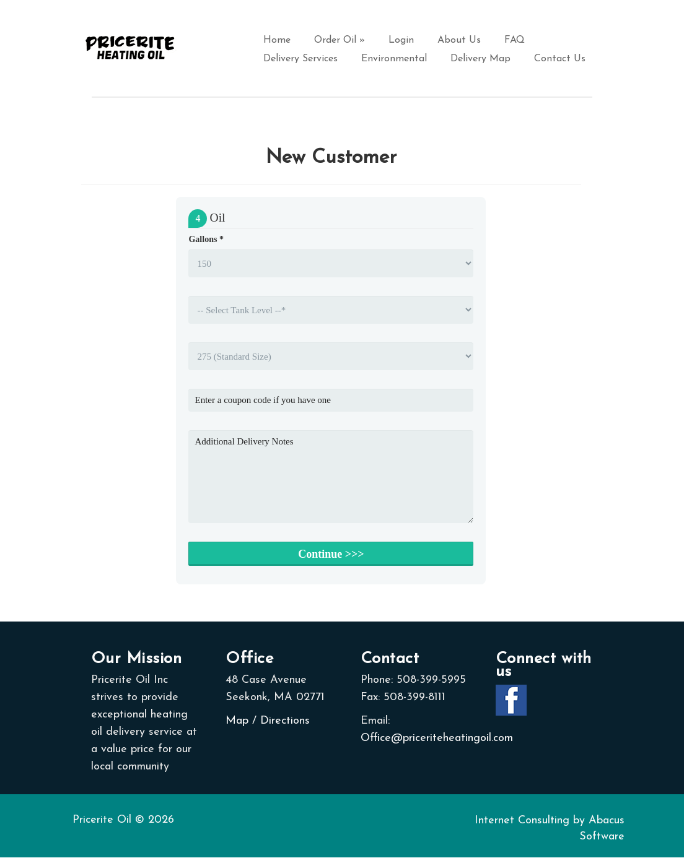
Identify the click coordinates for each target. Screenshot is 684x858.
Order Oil (339, 40)
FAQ (514, 40)
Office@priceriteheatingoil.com (437, 738)
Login (401, 40)
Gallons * (205, 239)
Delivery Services (300, 59)
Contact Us (559, 59)
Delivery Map (480, 59)
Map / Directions (268, 721)
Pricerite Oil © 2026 (123, 820)
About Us (459, 40)
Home (277, 40)
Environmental (394, 59)
